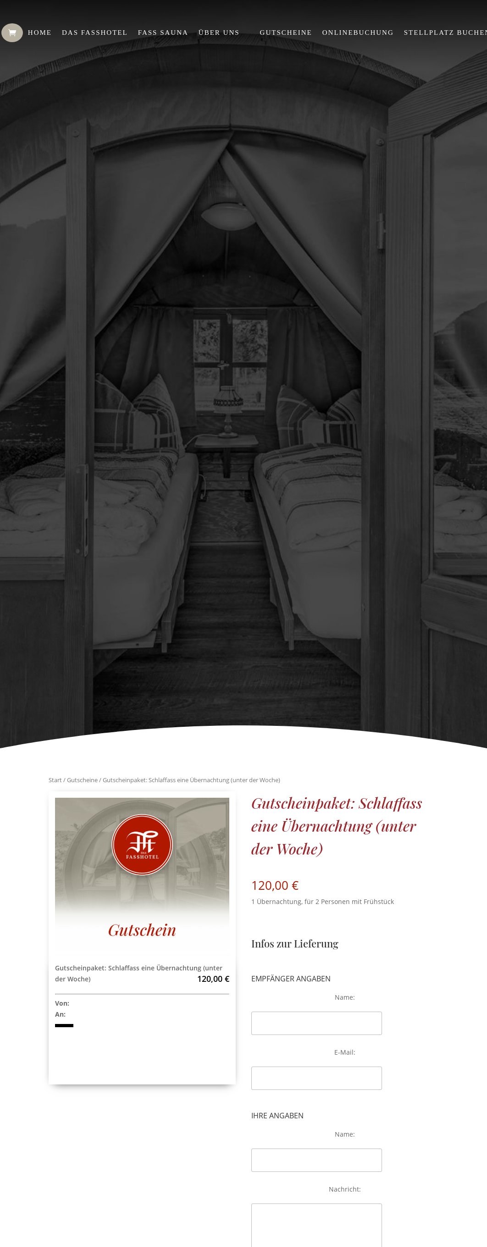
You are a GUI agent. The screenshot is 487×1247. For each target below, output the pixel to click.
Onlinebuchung (358, 32)
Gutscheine (286, 32)
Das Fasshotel (95, 32)
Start (55, 780)
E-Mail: (344, 1052)
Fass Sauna (163, 32)
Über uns (219, 32)
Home (40, 32)
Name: (345, 997)
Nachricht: (345, 1189)
